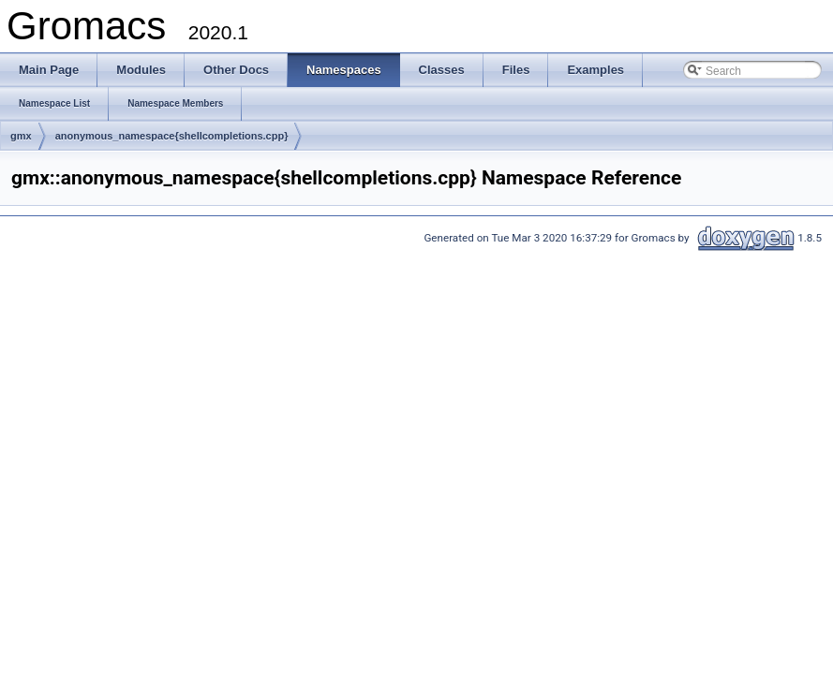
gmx (21, 135)
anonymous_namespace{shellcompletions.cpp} (172, 135)
